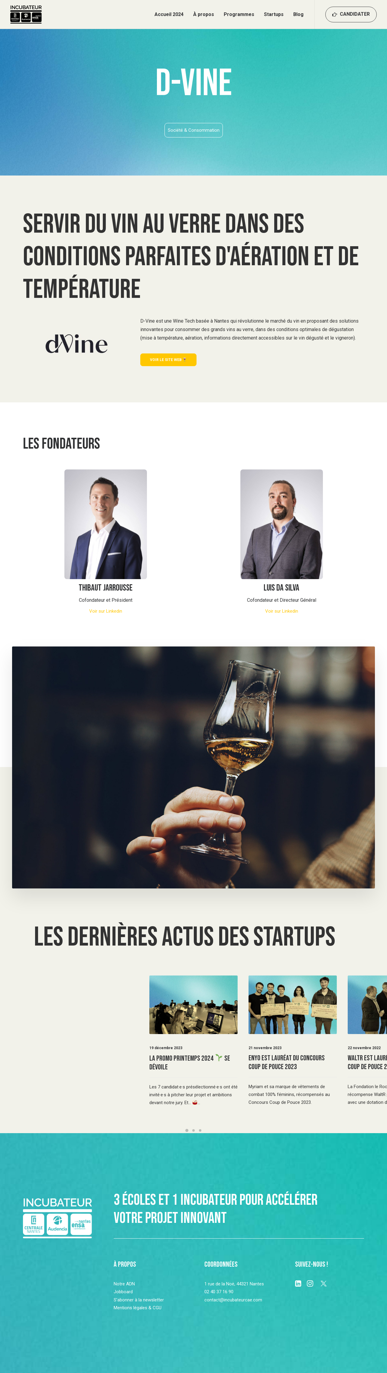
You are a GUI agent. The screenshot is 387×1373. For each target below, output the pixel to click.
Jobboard (123, 1291)
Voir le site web (168, 360)
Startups (274, 14)
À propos (203, 14)
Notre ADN (124, 1284)
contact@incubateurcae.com (233, 1300)
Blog (298, 14)
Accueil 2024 (169, 14)
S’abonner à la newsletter (139, 1300)
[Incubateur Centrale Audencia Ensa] (26, 14)
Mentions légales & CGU (137, 1307)
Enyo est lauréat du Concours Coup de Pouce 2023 (287, 1062)
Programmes (239, 14)
